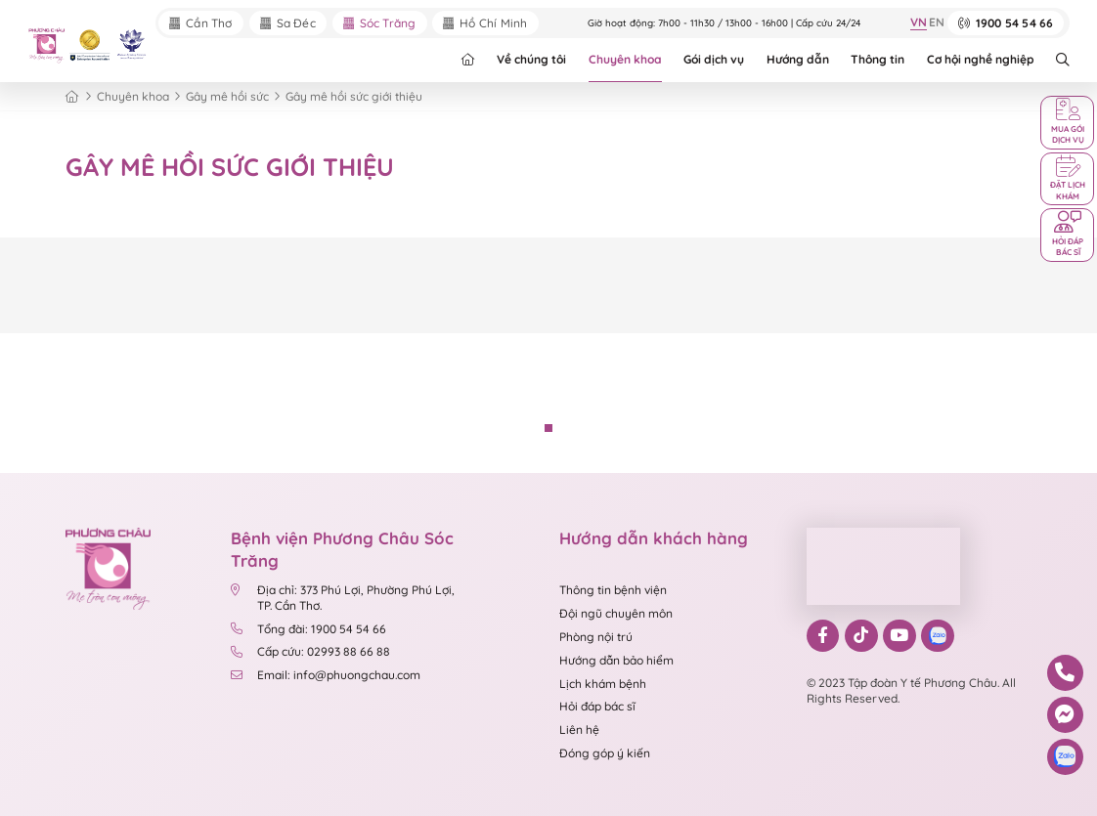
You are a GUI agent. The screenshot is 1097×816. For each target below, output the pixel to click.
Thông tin (877, 59)
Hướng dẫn (798, 59)
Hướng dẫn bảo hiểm (616, 660)
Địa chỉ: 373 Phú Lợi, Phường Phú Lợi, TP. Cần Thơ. (343, 598)
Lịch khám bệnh (602, 683)
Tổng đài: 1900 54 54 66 (310, 629)
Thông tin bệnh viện (613, 590)
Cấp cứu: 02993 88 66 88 (310, 652)
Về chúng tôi (531, 59)
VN (917, 23)
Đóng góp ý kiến (604, 753)
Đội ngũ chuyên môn (616, 613)
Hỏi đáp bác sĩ (597, 707)
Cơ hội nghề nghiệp (980, 59)
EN (936, 23)
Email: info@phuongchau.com (325, 674)
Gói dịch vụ (713, 59)
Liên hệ (579, 730)
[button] (548, 428)
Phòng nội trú (596, 636)
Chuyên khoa (625, 59)
